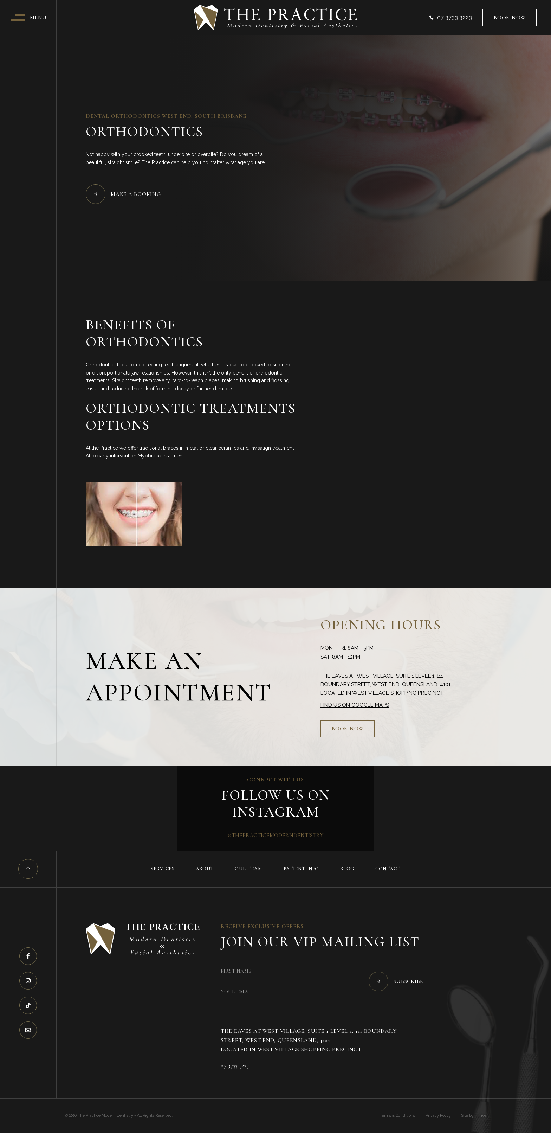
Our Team (248, 869)
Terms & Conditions (397, 1115)
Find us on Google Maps (354, 705)
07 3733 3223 (450, 17)
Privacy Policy (438, 1115)
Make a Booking (123, 194)
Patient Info (301, 869)
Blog (347, 869)
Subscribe (396, 981)
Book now (510, 17)
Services (163, 869)
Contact (387, 869)
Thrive (480, 1115)
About (205, 869)
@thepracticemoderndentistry (275, 835)
